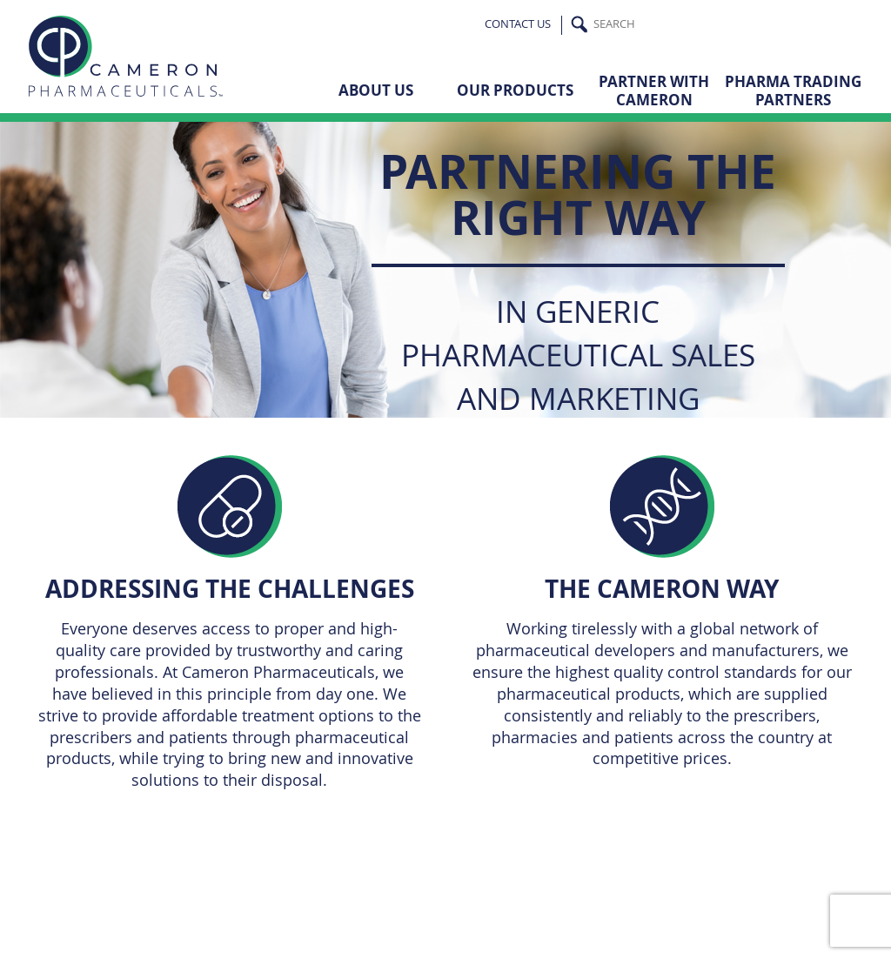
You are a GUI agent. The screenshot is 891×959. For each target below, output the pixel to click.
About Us (375, 90)
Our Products (515, 90)
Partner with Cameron (654, 90)
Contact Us (518, 24)
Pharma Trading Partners (793, 90)
